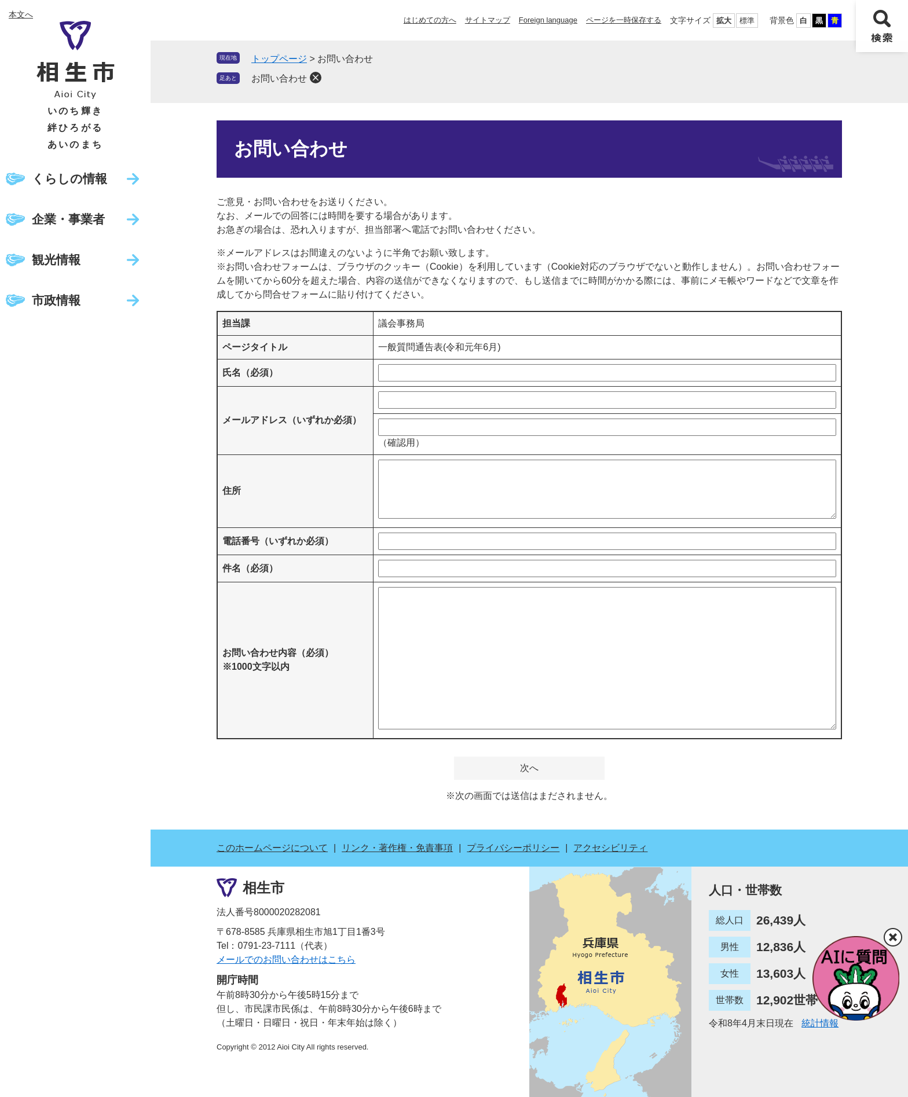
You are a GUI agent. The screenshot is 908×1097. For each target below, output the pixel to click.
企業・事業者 (68, 219)
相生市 (263, 888)
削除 (315, 77)
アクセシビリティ (610, 848)
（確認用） (401, 442)
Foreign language (548, 20)
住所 (231, 491)
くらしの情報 (69, 178)
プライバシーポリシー (513, 848)
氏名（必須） (250, 372)
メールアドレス (291, 420)
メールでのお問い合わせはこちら (286, 959)
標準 (747, 20)
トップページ (279, 59)
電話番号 (278, 541)
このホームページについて (272, 848)
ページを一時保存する (623, 20)
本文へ (21, 14)
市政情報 (56, 300)
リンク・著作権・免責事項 (397, 848)
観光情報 (56, 259)
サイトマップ (487, 20)
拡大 (723, 20)
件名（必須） (250, 568)
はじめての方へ (430, 20)
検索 (882, 26)
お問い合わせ (279, 78)
